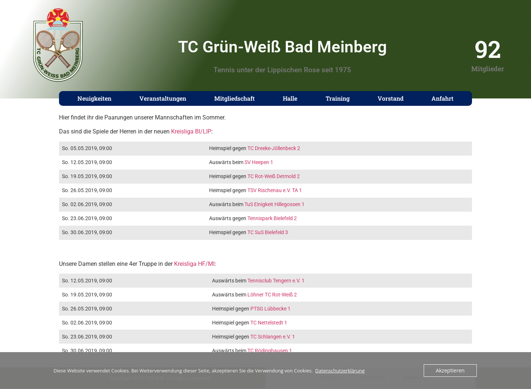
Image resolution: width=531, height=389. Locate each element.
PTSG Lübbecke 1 (270, 309)
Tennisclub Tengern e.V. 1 (276, 281)
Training (338, 98)
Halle (290, 98)
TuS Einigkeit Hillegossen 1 (274, 204)
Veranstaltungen (162, 98)
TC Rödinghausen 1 (269, 351)
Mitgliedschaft (234, 98)
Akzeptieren (451, 370)
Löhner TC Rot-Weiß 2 (272, 295)
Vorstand (390, 98)
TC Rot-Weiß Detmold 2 (273, 176)
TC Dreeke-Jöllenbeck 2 (273, 148)
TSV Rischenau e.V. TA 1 (274, 190)
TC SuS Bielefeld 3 (267, 232)
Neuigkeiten (94, 98)
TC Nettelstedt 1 (268, 323)
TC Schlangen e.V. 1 (272, 337)
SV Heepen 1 (258, 162)
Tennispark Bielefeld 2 (272, 218)
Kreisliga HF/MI (194, 263)
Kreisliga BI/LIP (191, 131)
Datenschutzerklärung (340, 370)
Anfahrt (442, 98)
